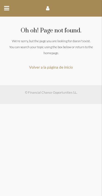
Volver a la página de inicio (51, 67)
